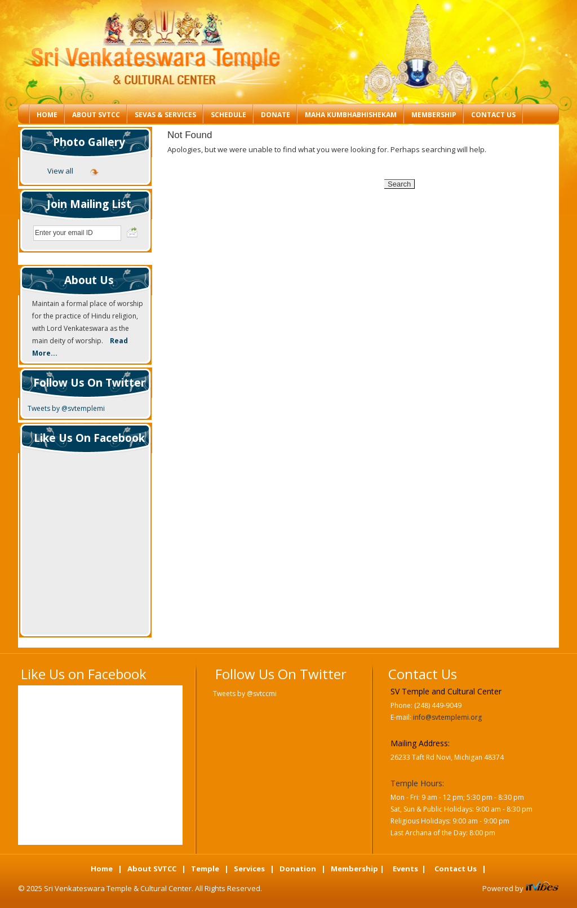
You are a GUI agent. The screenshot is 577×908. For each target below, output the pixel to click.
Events (405, 868)
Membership (433, 114)
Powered (498, 888)
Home (47, 114)
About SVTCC (96, 114)
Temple (205, 868)
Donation (297, 868)
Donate (275, 114)
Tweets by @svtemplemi (66, 408)
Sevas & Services (165, 114)
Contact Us (493, 114)
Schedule (228, 114)
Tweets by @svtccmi (245, 693)
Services (249, 868)
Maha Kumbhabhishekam (351, 114)
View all (60, 171)
